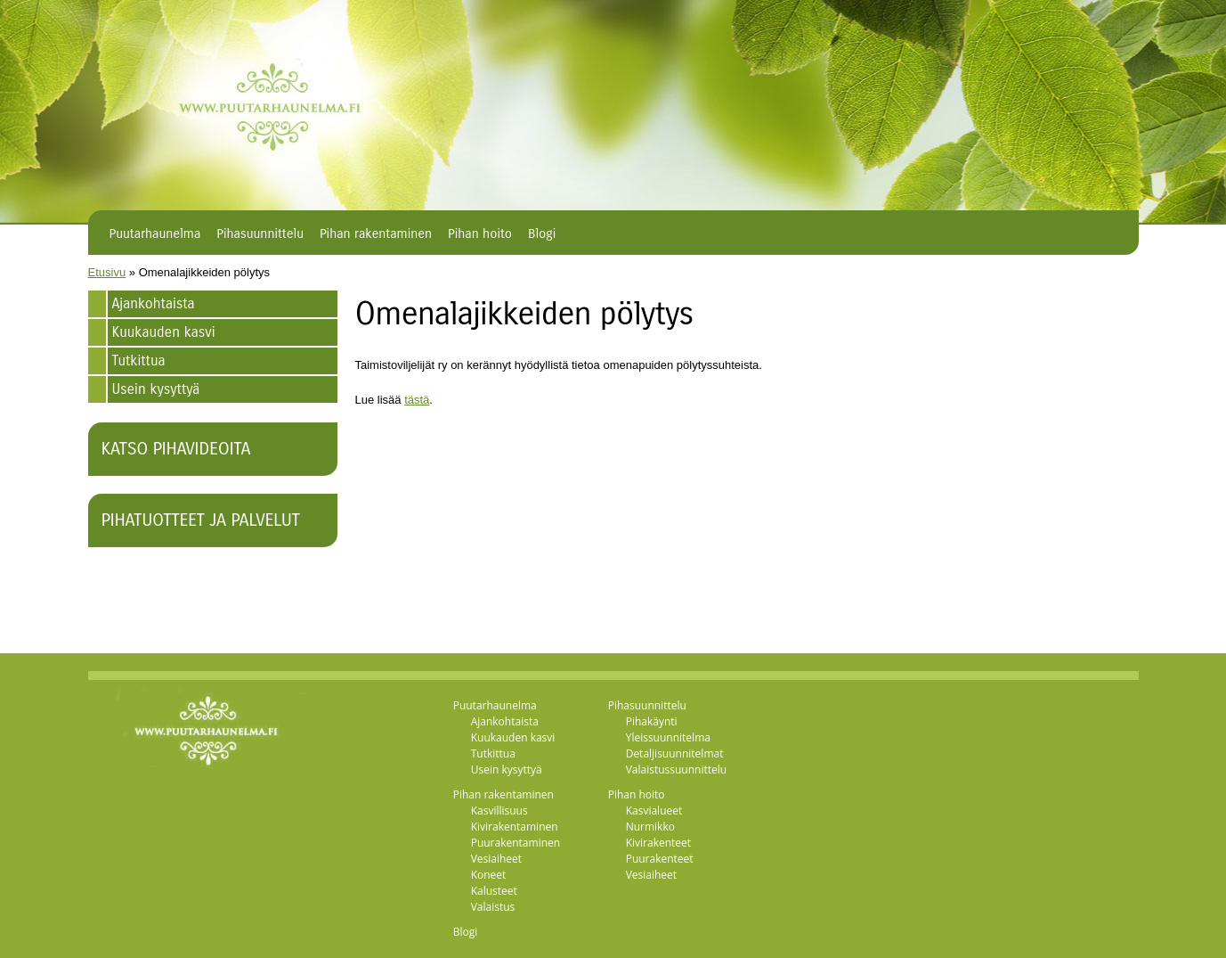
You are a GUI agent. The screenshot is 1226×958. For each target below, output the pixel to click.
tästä (416, 399)
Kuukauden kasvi (163, 331)
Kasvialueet (654, 810)
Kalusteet (494, 890)
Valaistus (493, 906)
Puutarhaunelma (155, 233)
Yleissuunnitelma (668, 737)
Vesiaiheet (496, 858)
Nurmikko (650, 826)
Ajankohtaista (153, 303)
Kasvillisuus (499, 810)
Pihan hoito (480, 233)
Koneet (489, 874)
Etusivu (107, 272)
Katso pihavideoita (176, 448)
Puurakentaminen (515, 842)
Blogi (542, 233)
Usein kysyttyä (156, 389)
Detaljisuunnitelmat (675, 753)
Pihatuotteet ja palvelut (200, 520)
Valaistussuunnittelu (676, 769)
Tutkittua (139, 360)
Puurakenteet (660, 858)
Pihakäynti (652, 721)
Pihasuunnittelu (260, 233)
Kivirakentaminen (514, 826)
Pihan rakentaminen (376, 233)
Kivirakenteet (658, 842)
